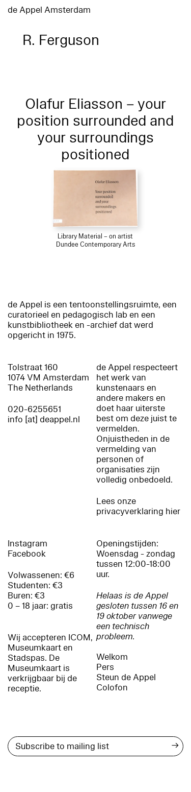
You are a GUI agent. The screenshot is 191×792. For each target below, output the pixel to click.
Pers (105, 667)
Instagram (27, 543)
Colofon (112, 687)
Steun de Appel (126, 677)
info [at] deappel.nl (44, 419)
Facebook (27, 554)
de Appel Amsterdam (49, 10)
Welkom (112, 657)
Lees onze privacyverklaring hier (138, 506)
